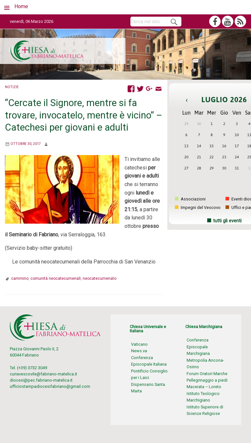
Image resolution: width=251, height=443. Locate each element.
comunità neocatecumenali (55, 278)
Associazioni (190, 199)
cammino (19, 278)
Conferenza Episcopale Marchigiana (198, 347)
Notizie (12, 87)
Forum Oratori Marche (207, 373)
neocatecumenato (99, 278)
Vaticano (139, 344)
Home (21, 6)
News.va (139, 350)
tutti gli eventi (227, 221)
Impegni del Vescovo (198, 207)
